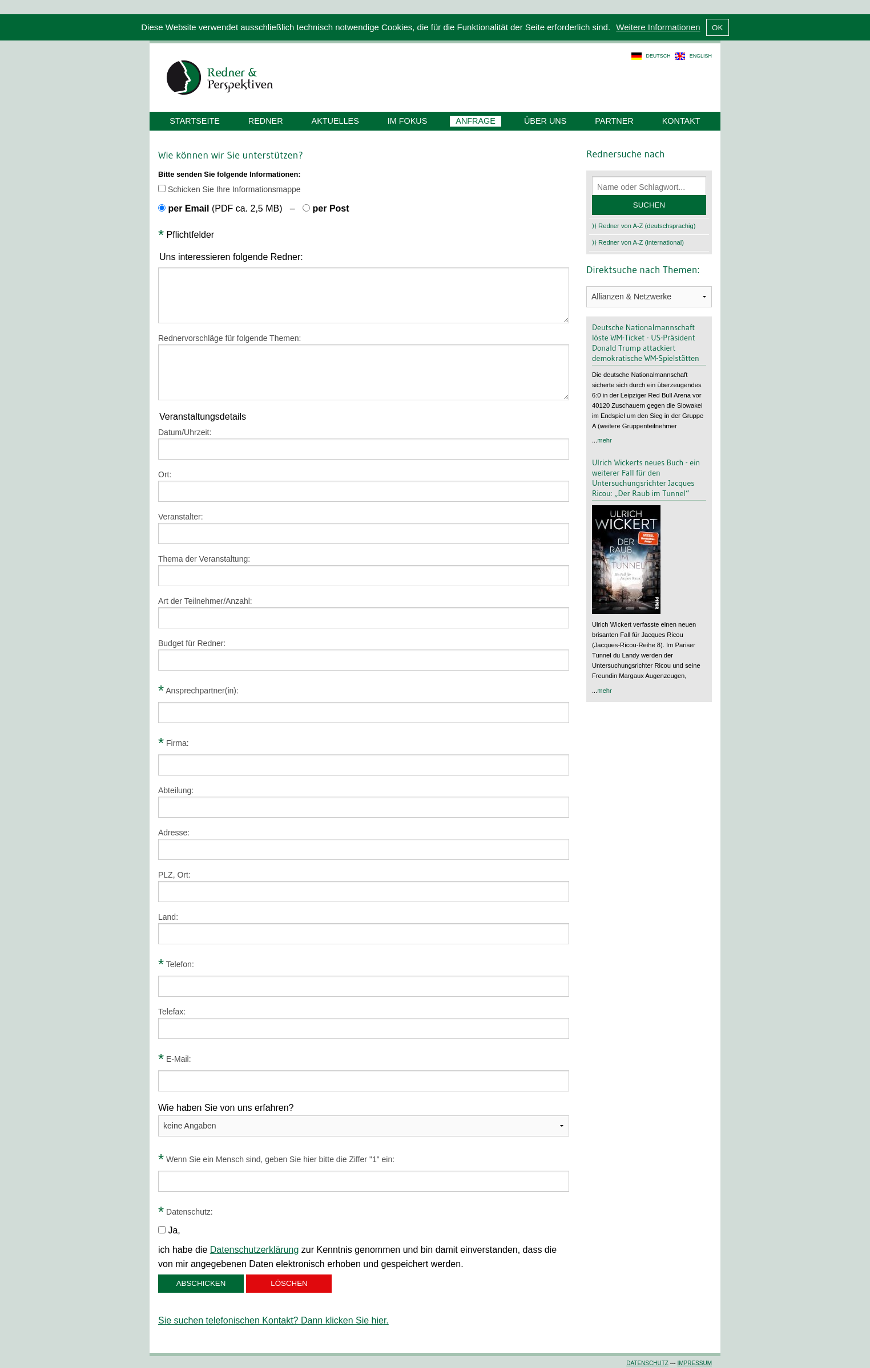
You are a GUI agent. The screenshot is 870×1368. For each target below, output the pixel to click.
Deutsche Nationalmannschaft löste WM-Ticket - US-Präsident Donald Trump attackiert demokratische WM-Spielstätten (645, 342)
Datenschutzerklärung (254, 1250)
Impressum (694, 1363)
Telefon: (176, 964)
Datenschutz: (185, 1211)
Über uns (545, 120)
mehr (604, 440)
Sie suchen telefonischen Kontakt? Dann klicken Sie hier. (273, 1320)
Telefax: (172, 1011)
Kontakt (681, 120)
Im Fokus (408, 120)
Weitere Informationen (658, 27)
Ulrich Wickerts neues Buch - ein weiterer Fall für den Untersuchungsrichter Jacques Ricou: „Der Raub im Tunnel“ (646, 477)
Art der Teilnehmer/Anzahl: (205, 601)
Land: (168, 917)
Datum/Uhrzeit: (184, 432)
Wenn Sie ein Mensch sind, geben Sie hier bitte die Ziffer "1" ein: (276, 1159)
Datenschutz (647, 1363)
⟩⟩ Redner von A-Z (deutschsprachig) (644, 225)
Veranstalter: (180, 516)
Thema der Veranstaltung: (204, 558)
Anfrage (476, 120)
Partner (614, 120)
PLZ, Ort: (174, 874)
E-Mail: (174, 1058)
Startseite (194, 120)
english (701, 56)
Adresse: (174, 832)
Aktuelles (335, 120)
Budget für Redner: (191, 643)
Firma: (173, 743)
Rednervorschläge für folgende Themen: (229, 338)
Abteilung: (176, 790)
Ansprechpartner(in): (198, 690)
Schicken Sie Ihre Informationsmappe (229, 189)
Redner (265, 120)
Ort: (164, 474)
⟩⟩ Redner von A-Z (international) (638, 242)
